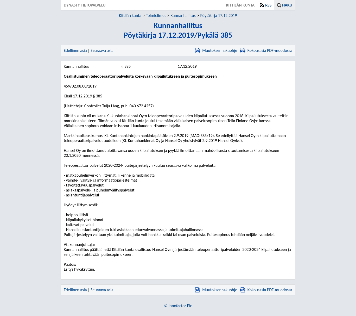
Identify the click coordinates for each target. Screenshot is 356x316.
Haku (287, 5)
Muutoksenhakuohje (216, 50)
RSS (268, 5)
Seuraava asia (102, 50)
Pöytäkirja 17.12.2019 (218, 15)
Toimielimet (156, 15)
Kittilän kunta (130, 15)
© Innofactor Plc (178, 305)
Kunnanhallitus (182, 15)
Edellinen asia (75, 50)
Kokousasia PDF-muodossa (266, 50)
